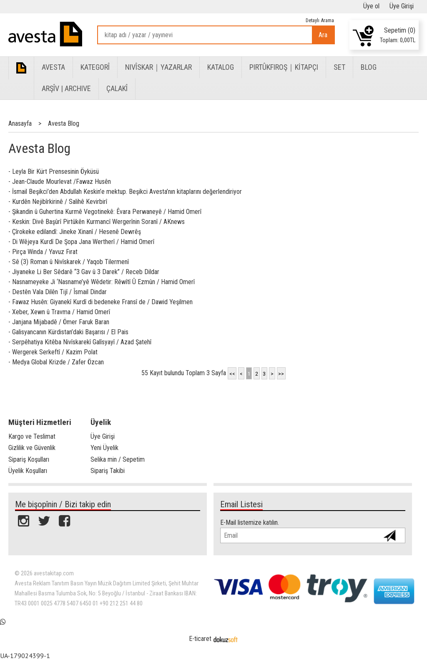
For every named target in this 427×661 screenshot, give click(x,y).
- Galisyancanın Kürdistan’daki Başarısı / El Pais (68, 332)
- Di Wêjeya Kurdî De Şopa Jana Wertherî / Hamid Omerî (81, 242)
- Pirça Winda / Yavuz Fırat (43, 252)
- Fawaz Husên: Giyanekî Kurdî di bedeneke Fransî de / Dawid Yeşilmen (100, 302)
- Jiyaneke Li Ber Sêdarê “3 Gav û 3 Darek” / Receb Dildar (83, 272)
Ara (323, 35)
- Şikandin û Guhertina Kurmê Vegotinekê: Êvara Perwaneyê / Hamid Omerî (104, 212)
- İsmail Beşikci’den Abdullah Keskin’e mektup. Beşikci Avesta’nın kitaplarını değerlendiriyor (125, 192)
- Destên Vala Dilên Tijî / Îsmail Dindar (57, 292)
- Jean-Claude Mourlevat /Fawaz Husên (59, 182)
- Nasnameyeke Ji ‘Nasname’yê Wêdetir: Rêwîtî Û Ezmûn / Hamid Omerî (101, 282)
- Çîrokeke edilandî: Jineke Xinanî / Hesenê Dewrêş (74, 232)
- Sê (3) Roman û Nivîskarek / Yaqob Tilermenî (68, 262)
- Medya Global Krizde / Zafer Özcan (56, 362)
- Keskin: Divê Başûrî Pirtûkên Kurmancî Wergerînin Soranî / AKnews (96, 222)
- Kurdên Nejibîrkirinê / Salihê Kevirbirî (57, 202)
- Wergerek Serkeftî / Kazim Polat (53, 352)
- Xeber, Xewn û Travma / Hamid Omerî (59, 312)
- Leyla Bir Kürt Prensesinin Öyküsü (53, 171)
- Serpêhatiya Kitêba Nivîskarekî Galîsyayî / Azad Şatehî (79, 342)
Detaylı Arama (320, 20)
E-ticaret (200, 639)
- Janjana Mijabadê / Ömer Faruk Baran (58, 322)
